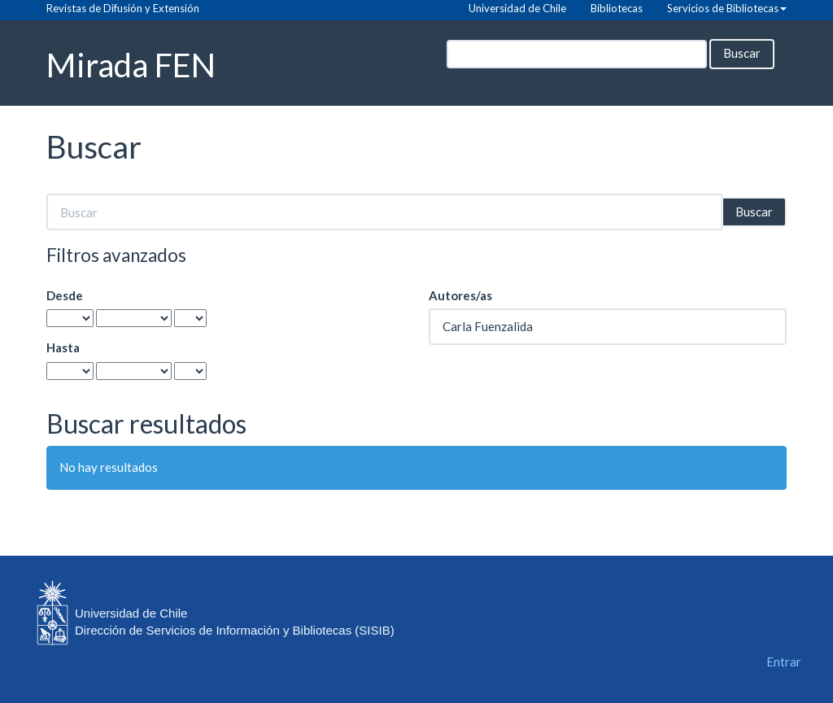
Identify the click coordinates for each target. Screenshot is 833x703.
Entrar (783, 661)
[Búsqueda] (577, 54)
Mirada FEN (131, 64)
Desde (64, 295)
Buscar (742, 53)
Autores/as (460, 295)
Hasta (63, 347)
